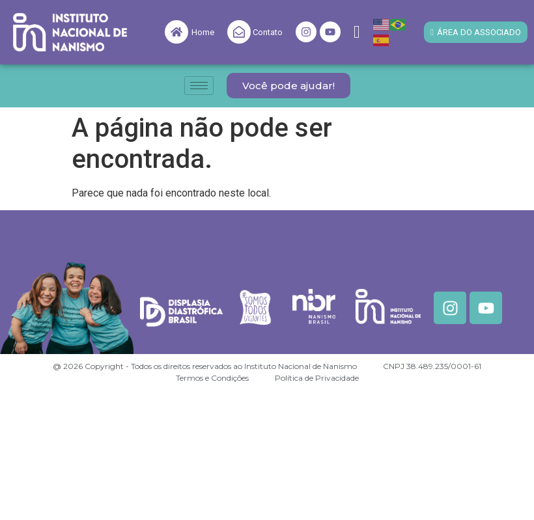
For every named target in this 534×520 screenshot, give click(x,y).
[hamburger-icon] (199, 85)
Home (202, 32)
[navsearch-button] (357, 32)
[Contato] (239, 32)
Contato (268, 32)
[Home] (176, 32)
